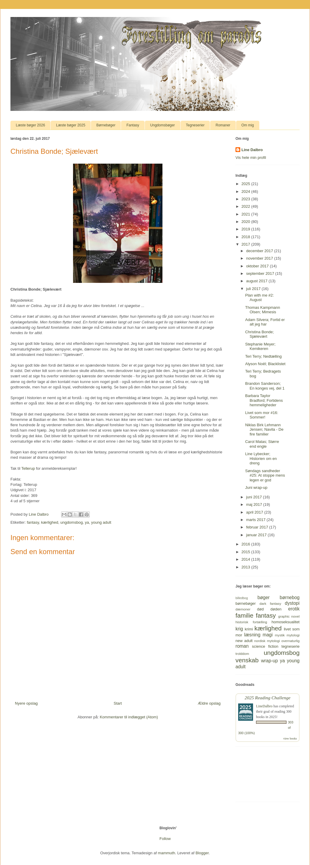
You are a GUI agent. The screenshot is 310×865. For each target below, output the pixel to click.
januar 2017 (257, 535)
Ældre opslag (209, 703)
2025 (246, 184)
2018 (246, 237)
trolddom (242, 653)
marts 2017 (256, 519)
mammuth (166, 853)
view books (290, 738)
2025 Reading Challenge (268, 697)
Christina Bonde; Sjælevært (259, 334)
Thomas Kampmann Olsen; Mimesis (262, 309)
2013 (246, 567)
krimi (249, 629)
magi (268, 634)
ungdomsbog (71, 522)
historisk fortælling (251, 622)
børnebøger (245, 603)
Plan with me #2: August (259, 297)
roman (242, 646)
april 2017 (255, 512)
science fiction (265, 646)
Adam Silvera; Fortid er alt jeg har (265, 322)
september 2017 (260, 273)
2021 (246, 214)
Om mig (247, 125)
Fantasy (132, 125)
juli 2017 (254, 288)
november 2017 (260, 258)
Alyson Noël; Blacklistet (265, 364)
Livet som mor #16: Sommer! (261, 415)
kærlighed (49, 522)
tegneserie (290, 646)
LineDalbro (264, 706)
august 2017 (257, 281)
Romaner (223, 125)
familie (244, 615)
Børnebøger (105, 125)
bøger (264, 597)
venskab (246, 660)
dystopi (292, 603)
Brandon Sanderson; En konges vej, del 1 (264, 385)
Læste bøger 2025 (70, 125)
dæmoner (242, 609)
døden (275, 609)
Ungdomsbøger (162, 125)
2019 (246, 229)
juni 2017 (254, 497)
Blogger (202, 853)
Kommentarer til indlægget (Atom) (129, 717)
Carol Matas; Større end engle (262, 444)
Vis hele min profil (250, 157)
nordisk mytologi (267, 641)
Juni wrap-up (256, 487)
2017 (246, 244)
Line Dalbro (252, 150)
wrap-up (269, 660)
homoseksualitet (286, 622)
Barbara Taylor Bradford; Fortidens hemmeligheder (264, 400)
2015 (246, 552)
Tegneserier (195, 125)
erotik (294, 608)
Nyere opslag (26, 703)
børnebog (290, 597)
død (260, 609)
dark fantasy (270, 603)
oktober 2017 (258, 266)
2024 (246, 191)
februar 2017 (257, 527)
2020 (246, 221)
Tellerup (28, 468)
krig (239, 628)
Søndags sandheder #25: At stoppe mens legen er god (265, 475)
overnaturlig (290, 641)
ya (87, 522)
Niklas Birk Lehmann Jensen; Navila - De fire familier (264, 429)
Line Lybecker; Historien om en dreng (261, 458)
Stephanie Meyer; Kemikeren (260, 346)
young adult (101, 522)
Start (118, 703)
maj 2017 (254, 504)
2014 (246, 559)
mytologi (293, 635)
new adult (243, 640)
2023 (246, 199)
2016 (246, 544)
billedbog (241, 598)
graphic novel (289, 616)
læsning (252, 634)
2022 (246, 206)
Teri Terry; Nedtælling (263, 356)
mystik (280, 635)
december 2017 (260, 251)
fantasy (33, 522)
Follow (165, 838)
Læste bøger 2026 (30, 125)
